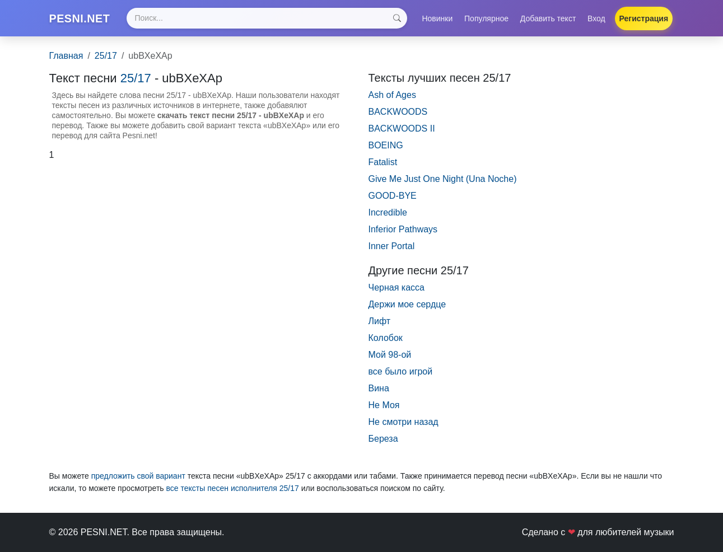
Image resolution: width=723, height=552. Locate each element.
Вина (379, 393)
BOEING (386, 150)
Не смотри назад (404, 427)
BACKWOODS (398, 116)
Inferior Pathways (403, 234)
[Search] (274, 21)
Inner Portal (392, 251)
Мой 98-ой (390, 359)
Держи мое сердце (407, 309)
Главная (66, 61)
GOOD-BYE (393, 200)
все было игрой (401, 376)
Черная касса (397, 292)
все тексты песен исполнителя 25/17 (232, 493)
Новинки (437, 20)
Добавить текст (548, 20)
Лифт (380, 326)
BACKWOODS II (402, 133)
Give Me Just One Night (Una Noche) (443, 184)
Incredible (388, 217)
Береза (383, 443)
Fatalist (383, 167)
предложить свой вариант (138, 480)
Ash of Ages (392, 100)
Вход (596, 20)
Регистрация (644, 20)
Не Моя (384, 410)
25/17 (106, 61)
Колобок (386, 343)
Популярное (486, 20)
